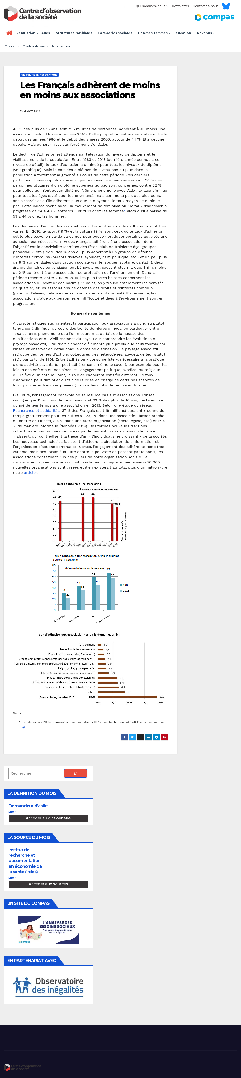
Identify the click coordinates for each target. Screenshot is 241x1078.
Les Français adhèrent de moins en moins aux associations (90, 90)
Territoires (62, 46)
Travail (12, 46)
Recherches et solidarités (36, 410)
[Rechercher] (75, 773)
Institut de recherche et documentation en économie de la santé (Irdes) (25, 861)
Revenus (206, 33)
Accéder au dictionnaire (48, 818)
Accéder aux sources (48, 884)
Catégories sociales (116, 33)
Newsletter (180, 6)
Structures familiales (75, 33)
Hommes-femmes (154, 33)
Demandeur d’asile (28, 805)
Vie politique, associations (39, 74)
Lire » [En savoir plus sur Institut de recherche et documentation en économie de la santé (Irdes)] (12, 877)
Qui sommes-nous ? (152, 6)
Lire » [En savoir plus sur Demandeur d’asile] (12, 811)
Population (27, 33)
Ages (47, 33)
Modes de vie (35, 46)
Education (184, 33)
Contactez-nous (205, 6)
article (29, 472)
